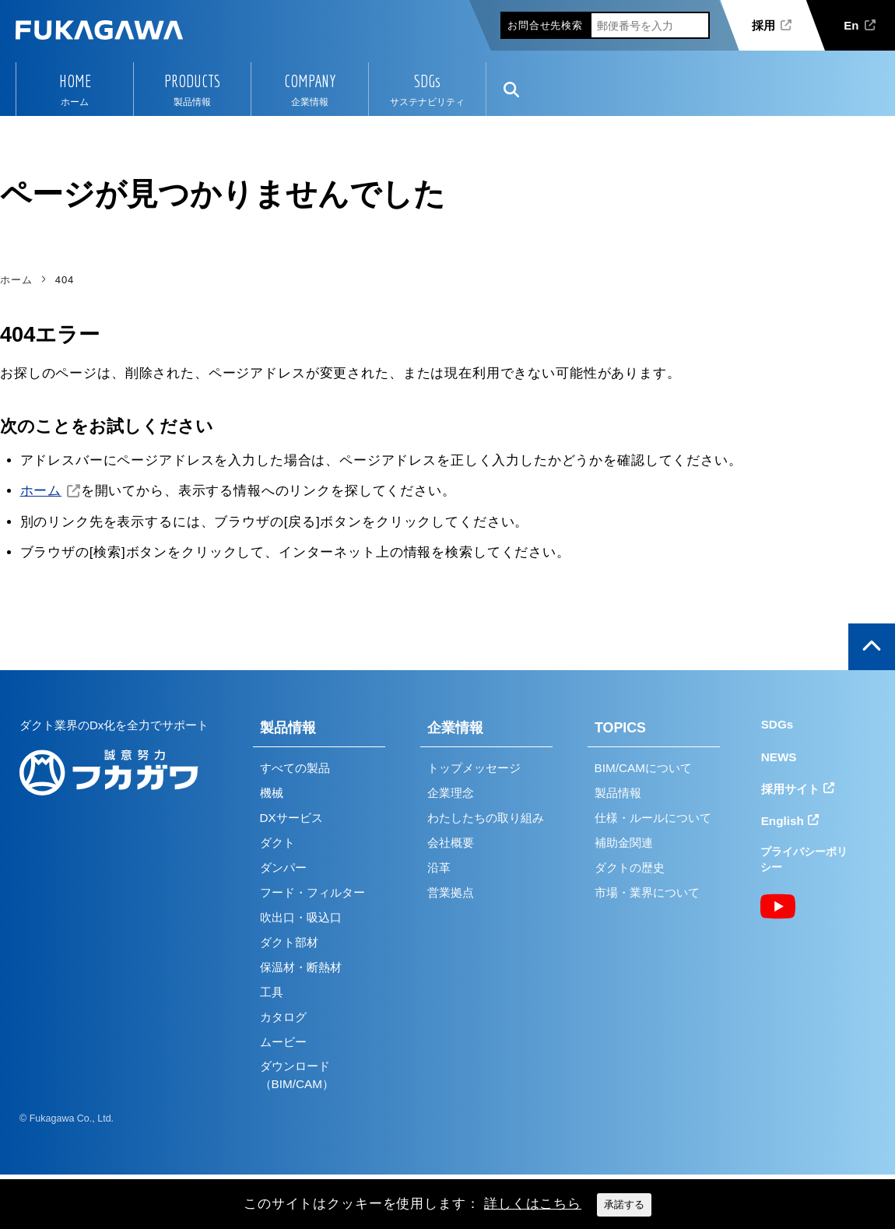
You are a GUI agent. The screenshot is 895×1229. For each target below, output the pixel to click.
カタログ (283, 1017)
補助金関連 (624, 842)
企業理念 (450, 792)
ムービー (283, 1041)
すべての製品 (295, 767)
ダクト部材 (289, 942)
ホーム (41, 490)
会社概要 (450, 842)
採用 (763, 25)
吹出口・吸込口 (301, 917)
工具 (271, 992)
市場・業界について (647, 892)
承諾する (624, 1204)
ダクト (277, 842)
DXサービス (291, 817)
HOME (75, 81)
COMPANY (309, 81)
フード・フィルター (312, 892)
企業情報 (455, 728)
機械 (271, 792)
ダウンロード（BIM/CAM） (297, 1074)
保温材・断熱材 (301, 967)
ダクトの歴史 (630, 867)
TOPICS (620, 728)
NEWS (779, 757)
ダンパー (283, 867)
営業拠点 (450, 892)
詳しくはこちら (532, 1203)
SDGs (427, 81)
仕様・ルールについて (653, 817)
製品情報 (288, 728)
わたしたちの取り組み (485, 817)
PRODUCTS (192, 81)
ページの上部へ (871, 646)
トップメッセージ (474, 767)
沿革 (439, 867)
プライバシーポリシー (804, 859)
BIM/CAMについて (643, 767)
